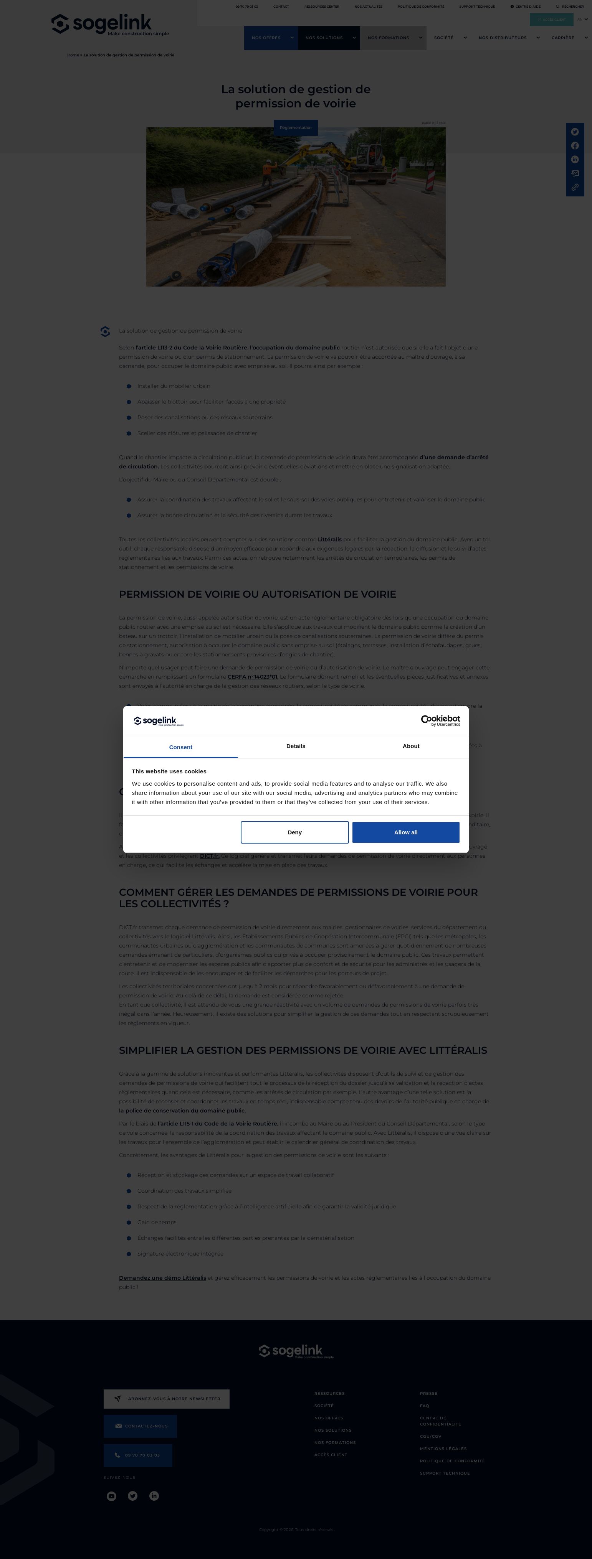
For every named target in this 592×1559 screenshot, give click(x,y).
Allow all (406, 832)
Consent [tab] (181, 747)
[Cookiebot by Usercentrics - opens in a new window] (426, 721)
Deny (295, 832)
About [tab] (411, 746)
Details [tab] (296, 746)
